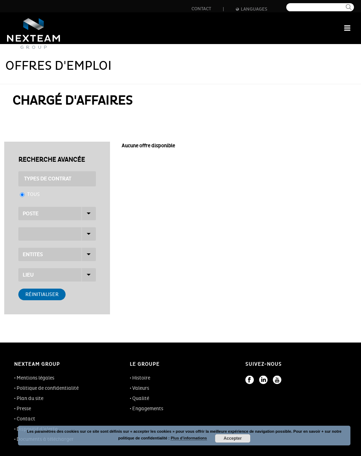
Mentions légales (35, 378)
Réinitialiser (42, 294)
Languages (251, 9)
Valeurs (140, 388)
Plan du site (30, 398)
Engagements (147, 409)
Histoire (141, 378)
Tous (33, 194)
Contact (201, 9)
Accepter (232, 438)
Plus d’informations (189, 438)
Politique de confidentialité (48, 388)
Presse (24, 409)
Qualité (140, 398)
